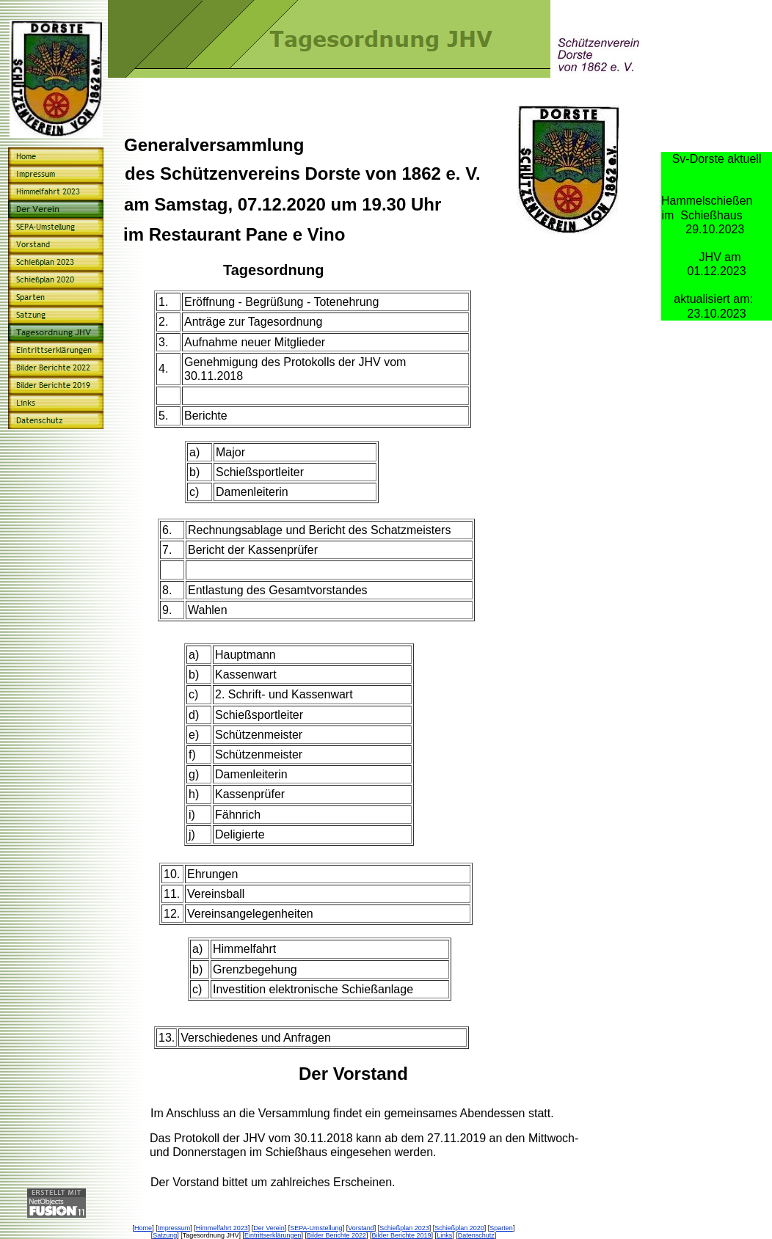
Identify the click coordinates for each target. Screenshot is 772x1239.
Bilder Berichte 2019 (401, 1235)
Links (444, 1235)
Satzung (165, 1235)
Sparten (501, 1228)
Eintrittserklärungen (273, 1235)
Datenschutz (476, 1235)
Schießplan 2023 (404, 1228)
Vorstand (361, 1228)
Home (143, 1228)
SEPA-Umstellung (316, 1228)
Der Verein (269, 1228)
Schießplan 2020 (459, 1228)
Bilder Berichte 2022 (336, 1235)
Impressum (174, 1228)
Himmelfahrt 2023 (222, 1228)
